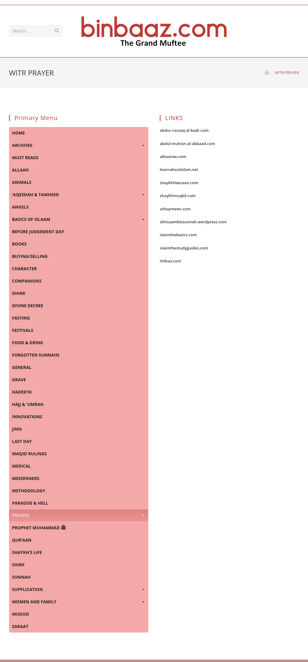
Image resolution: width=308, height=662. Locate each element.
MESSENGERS (25, 478)
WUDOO (20, 614)
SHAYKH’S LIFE (27, 552)
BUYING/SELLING (30, 256)
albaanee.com (173, 156)
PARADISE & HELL (30, 503)
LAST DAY (22, 441)
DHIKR (18, 293)
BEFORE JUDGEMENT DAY (38, 231)
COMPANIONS (27, 281)
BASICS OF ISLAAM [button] (78, 219)
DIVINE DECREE (27, 305)
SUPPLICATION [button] (78, 589)
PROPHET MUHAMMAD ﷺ (39, 528)
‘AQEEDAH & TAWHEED (78, 195)
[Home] (267, 72)
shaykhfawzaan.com (179, 182)
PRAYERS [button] (78, 515)
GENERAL (21, 367)
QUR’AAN (22, 540)
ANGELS (20, 207)
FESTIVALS (22, 330)
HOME (18, 133)
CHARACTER (24, 268)
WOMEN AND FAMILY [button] (78, 602)
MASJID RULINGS (29, 453)
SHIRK (18, 565)
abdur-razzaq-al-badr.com (184, 130)
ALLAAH (20, 170)
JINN (17, 429)
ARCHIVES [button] (78, 145)
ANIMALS (21, 182)
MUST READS (25, 157)
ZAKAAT (20, 626)
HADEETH (22, 392)
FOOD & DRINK (27, 342)
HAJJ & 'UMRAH (28, 404)
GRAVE (19, 379)
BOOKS (19, 244)
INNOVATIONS (27, 416)
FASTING (21, 318)
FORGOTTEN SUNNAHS (36, 355)
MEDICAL (21, 466)
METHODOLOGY (28, 490)
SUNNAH (21, 577)
